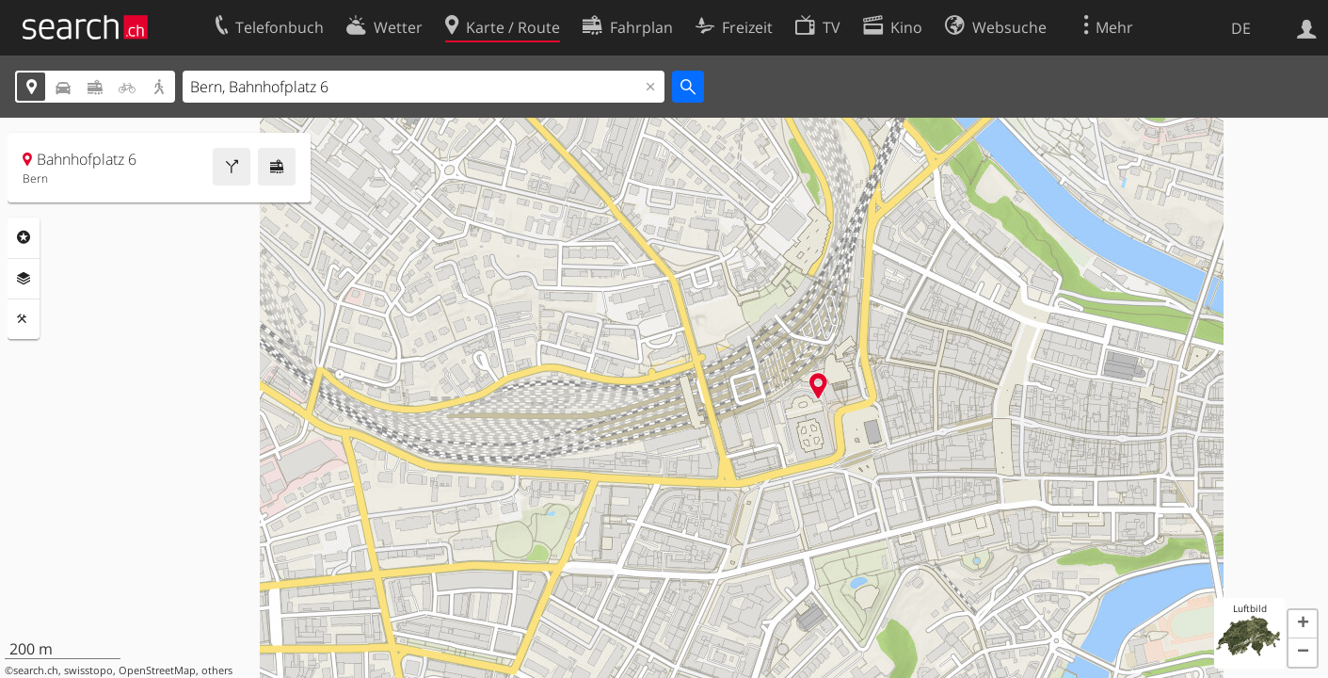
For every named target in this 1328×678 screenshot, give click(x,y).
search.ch (35, 670)
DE (1241, 28)
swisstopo (88, 670)
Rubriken (24, 237)
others (216, 670)
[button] (1302, 624)
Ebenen (24, 279)
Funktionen (24, 319)
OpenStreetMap (157, 670)
